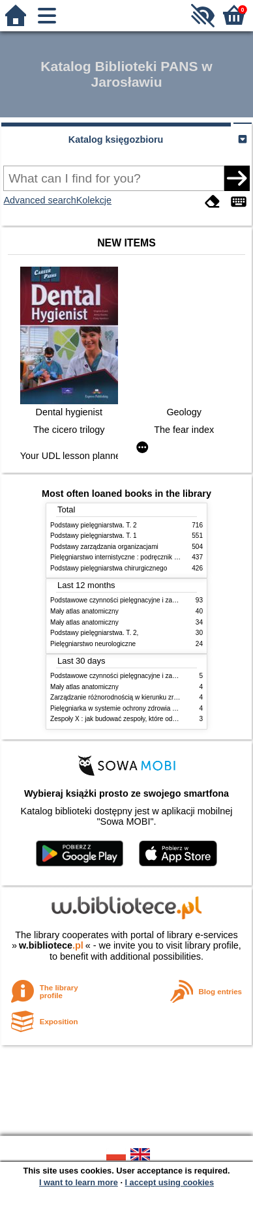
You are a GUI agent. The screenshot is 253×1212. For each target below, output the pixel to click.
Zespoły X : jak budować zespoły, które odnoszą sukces (131, 718)
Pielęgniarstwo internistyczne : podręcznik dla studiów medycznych (147, 557)
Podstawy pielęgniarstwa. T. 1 (93, 535)
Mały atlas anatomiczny (84, 611)
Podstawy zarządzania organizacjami (104, 546)
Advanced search (39, 200)
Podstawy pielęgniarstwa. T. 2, (94, 632)
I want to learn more (78, 1182)
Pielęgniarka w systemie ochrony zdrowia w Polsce (124, 708)
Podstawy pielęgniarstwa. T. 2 (93, 525)
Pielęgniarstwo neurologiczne (93, 643)
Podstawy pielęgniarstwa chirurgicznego (108, 568)
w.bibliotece (51, 945)
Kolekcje (94, 200)
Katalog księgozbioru (116, 139)
